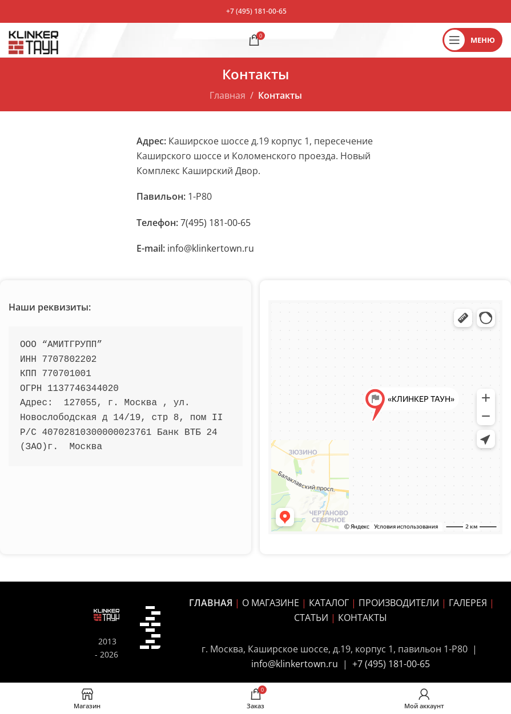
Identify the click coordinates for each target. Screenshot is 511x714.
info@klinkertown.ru (210, 248)
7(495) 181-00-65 (215, 222)
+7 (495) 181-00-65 (256, 11)
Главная (228, 95)
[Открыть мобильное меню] (472, 40)
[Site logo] (33, 39)
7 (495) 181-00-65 (393, 663)
